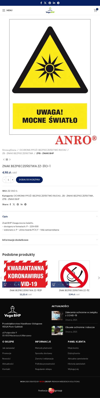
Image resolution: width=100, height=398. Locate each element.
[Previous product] (3, 159)
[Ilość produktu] (8, 180)
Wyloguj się (73, 369)
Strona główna (9, 150)
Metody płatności (43, 348)
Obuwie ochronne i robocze (80, 327)
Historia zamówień (76, 363)
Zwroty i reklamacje (44, 358)
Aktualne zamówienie (78, 358)
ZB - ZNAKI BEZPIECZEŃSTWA (17, 153)
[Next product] (9, 159)
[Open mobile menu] (7, 10)
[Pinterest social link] (49, 3)
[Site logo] (50, 10)
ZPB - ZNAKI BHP (45, 153)
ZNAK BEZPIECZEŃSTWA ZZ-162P (26, 290)
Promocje (6, 353)
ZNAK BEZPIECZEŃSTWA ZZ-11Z (74, 290)
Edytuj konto (74, 353)
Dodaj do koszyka (29, 179)
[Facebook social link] (41, 3)
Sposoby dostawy (43, 353)
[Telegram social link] (58, 3)
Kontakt (6, 369)
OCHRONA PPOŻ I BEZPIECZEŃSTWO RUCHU (42, 150)
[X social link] (45, 3)
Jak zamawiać (8, 348)
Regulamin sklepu (43, 369)
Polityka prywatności (45, 363)
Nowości (6, 358)
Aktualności (7, 363)
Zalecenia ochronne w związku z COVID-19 (81, 314)
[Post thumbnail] (57, 316)
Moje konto (73, 348)
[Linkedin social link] (54, 3)
